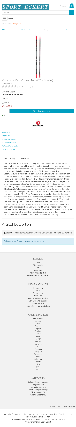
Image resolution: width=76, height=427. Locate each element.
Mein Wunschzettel (38, 273)
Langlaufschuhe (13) (38, 387)
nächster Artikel (68, 30)
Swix (38, 367)
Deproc (38, 329)
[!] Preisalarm (25, 158)
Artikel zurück (26, 30)
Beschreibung (9, 158)
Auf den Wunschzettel (10, 146)
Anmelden (63, 6)
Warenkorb (38, 265)
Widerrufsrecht (38, 303)
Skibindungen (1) (38, 392)
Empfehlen (6, 136)
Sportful (38, 362)
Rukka (38, 357)
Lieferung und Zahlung (38, 301)
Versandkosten (69, 406)
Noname (38, 344)
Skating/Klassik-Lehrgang (38, 382)
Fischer (38, 331)
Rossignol (38, 352)
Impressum (38, 288)
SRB (38, 364)
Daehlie (38, 326)
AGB (38, 291)
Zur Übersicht (8, 30)
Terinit (38, 369)
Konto (38, 268)
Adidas (38, 321)
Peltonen (38, 349)
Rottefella (38, 354)
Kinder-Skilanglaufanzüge (38, 390)
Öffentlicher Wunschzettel (38, 275)
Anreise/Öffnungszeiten (38, 298)
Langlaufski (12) (38, 385)
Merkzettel (38, 270)
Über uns (38, 296)
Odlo (38, 346)
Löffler (38, 339)
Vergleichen (6, 132)
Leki (38, 336)
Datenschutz (38, 293)
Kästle (38, 334)
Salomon (38, 359)
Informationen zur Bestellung (38, 306)
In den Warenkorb (41, 111)
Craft (38, 324)
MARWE (38, 341)
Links (38, 263)
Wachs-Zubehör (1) (38, 395)
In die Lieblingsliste (9, 139)
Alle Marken (38, 319)
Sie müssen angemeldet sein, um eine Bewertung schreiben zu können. (39, 233)
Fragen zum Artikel (9, 149)
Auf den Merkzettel (9, 142)
